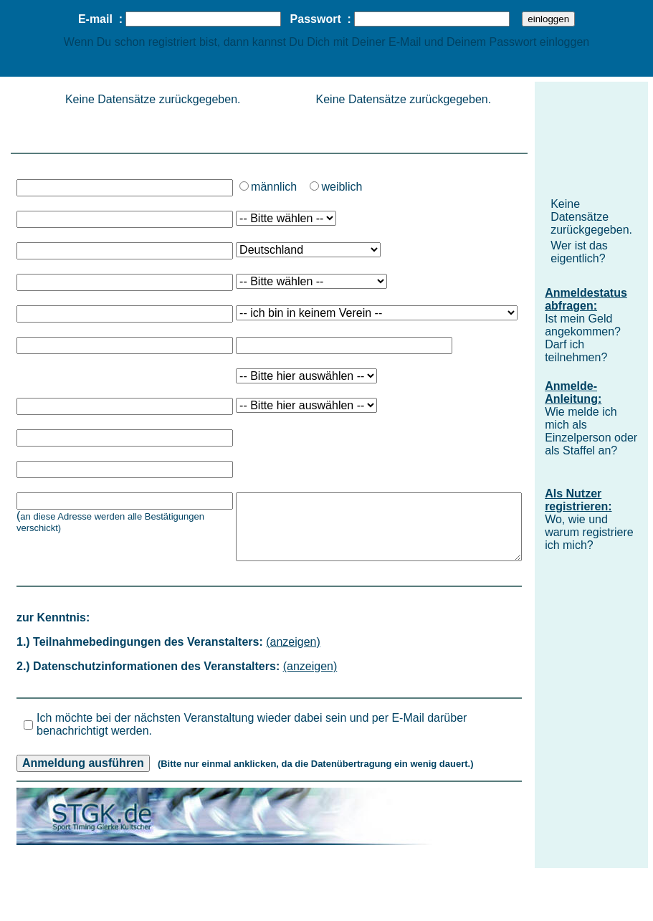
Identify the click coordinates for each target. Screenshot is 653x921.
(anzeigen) (293, 642)
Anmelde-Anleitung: (573, 392)
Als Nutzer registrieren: (578, 499)
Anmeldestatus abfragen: (586, 299)
